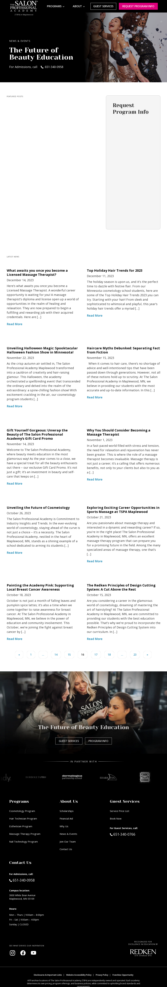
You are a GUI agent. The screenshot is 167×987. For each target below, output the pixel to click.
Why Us (64, 826)
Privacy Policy (102, 975)
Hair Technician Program (23, 818)
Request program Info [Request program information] (138, 6)
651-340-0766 (129, 834)
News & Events (68, 833)
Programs (54, 6)
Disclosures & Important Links (48, 975)
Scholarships (67, 811)
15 (69, 654)
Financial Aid (66, 818)
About (77, 6)
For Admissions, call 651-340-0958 (36, 67)
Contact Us (66, 849)
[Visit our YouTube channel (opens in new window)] (33, 953)
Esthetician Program (20, 826)
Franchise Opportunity (122, 975)
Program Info (98, 741)
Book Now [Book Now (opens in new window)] (116, 818)
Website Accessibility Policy (78, 975)
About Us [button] (69, 801)
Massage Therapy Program (24, 833)
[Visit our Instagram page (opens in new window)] (12, 953)
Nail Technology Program (23, 841)
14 (56, 654)
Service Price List (119, 811)
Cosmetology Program (22, 811)
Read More (14, 324)
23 (135, 654)
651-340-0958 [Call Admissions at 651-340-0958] (22, 880)
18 (109, 654)
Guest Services (103, 6)
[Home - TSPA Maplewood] (24, 6)
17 (95, 654)
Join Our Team (68, 841)
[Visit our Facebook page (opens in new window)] (23, 953)
